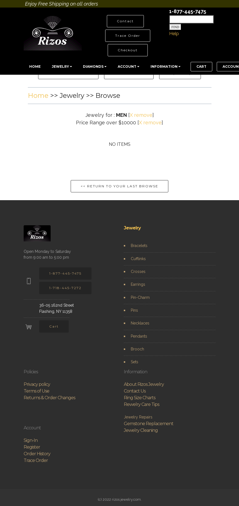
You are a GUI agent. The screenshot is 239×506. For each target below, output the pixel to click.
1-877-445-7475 (65, 273)
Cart (54, 326)
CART (201, 66)
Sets (134, 362)
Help (174, 33)
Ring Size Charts (139, 397)
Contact (125, 21)
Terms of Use (36, 391)
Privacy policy (37, 384)
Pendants (139, 336)
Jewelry (132, 228)
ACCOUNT (127, 66)
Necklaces (140, 323)
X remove (141, 115)
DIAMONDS (93, 66)
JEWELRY (60, 66)
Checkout (128, 50)
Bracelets (139, 245)
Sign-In (31, 440)
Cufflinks (138, 258)
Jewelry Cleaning (141, 430)
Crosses (138, 271)
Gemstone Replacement (148, 423)
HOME (35, 66)
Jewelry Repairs (138, 417)
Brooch (137, 349)
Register (32, 447)
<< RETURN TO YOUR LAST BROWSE (119, 186)
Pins (134, 310)
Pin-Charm (140, 297)
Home (38, 95)
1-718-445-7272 (65, 288)
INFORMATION (164, 66)
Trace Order (127, 35)
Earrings (138, 284)
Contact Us (135, 391)
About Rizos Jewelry (144, 384)
